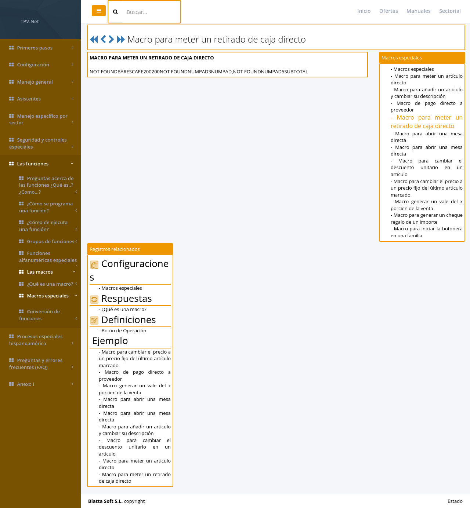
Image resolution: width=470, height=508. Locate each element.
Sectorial (450, 10)
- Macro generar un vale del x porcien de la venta (427, 205)
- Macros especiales (412, 69)
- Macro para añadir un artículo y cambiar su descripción (427, 93)
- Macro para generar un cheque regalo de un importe (427, 218)
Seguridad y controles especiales (41, 143)
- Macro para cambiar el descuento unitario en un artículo (427, 167)
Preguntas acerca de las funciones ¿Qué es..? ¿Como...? (48, 185)
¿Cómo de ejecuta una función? (48, 226)
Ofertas (388, 10)
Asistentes (41, 98)
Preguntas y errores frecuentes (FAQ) (41, 363)
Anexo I (41, 384)
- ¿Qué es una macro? (123, 309)
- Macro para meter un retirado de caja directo (427, 121)
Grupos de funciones (48, 241)
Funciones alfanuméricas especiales (48, 258)
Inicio (363, 10)
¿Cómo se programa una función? (48, 207)
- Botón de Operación (122, 330)
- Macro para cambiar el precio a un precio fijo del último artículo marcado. (427, 188)
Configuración (41, 64)
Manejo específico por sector (41, 119)
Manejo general (41, 81)
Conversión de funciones (48, 315)
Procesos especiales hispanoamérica (41, 340)
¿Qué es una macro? (48, 284)
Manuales (418, 10)
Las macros (47, 271)
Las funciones (41, 163)
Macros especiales (48, 295)
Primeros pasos (41, 47)
